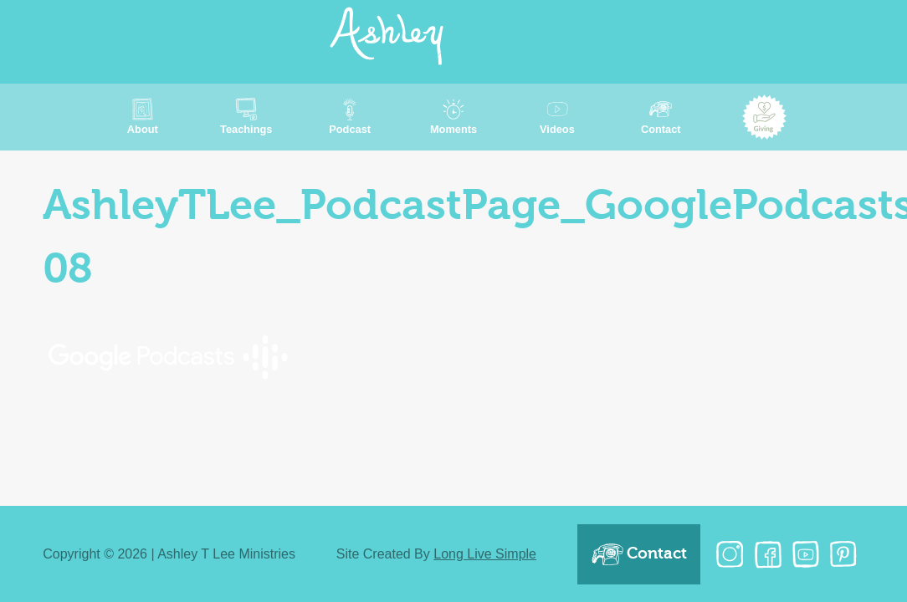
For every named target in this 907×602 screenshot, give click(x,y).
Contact (639, 554)
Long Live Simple (484, 554)
